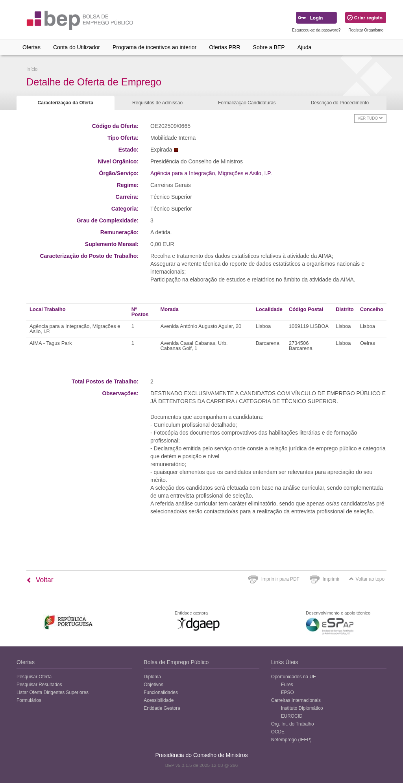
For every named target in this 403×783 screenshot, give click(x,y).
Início (31, 69)
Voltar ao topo (367, 579)
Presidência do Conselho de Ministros (201, 755)
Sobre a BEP (269, 47)
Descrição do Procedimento (340, 103)
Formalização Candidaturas (247, 103)
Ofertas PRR (224, 47)
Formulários (29, 700)
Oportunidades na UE (293, 676)
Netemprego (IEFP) (291, 739)
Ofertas (31, 47)
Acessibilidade (159, 700)
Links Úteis (284, 662)
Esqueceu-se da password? (316, 30)
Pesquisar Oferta (34, 676)
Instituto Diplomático (302, 708)
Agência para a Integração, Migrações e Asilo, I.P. (211, 173)
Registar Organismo (365, 30)
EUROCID (292, 716)
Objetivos (153, 684)
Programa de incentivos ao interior (154, 47)
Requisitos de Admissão (157, 103)
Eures (287, 684)
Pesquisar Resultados (39, 684)
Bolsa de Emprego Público (176, 662)
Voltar (40, 580)
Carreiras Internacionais (296, 700)
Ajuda (305, 47)
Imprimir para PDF (280, 579)
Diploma (152, 676)
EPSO (287, 692)
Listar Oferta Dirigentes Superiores (53, 692)
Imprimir (331, 579)
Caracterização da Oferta (65, 103)
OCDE (278, 732)
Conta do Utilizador (76, 47)
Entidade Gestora (162, 708)
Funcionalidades (161, 692)
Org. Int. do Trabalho (292, 724)
